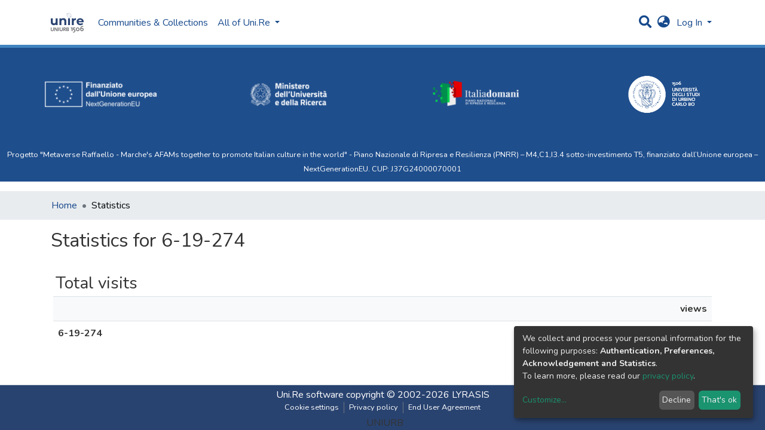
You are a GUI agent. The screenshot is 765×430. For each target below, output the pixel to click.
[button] (663, 23)
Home (64, 205)
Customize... (544, 400)
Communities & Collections (153, 22)
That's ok (719, 400)
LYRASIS (470, 394)
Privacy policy (373, 407)
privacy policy (667, 376)
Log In (691, 22)
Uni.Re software (310, 394)
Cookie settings (311, 407)
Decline (676, 400)
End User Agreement (444, 407)
